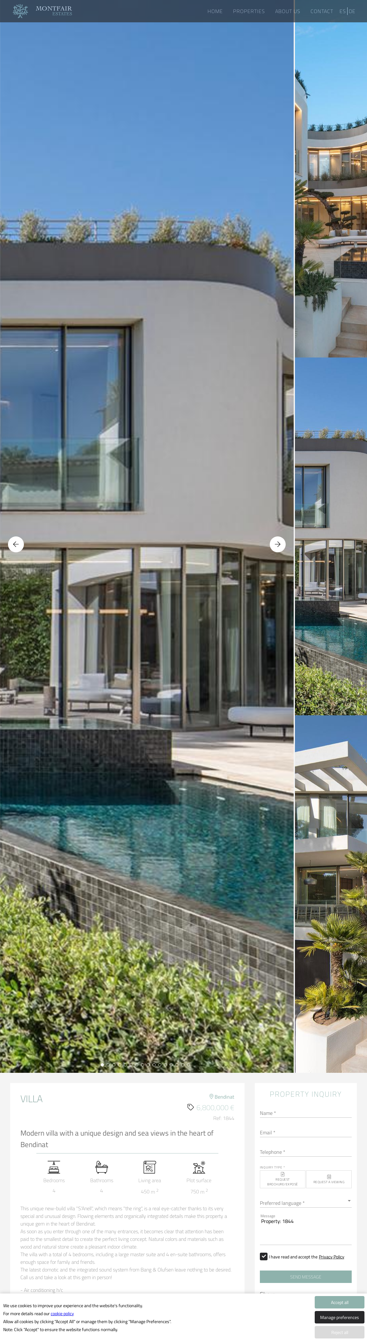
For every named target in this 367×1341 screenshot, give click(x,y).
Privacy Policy (331, 1256)
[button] (282, 1179)
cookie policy (62, 1313)
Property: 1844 (306, 1229)
